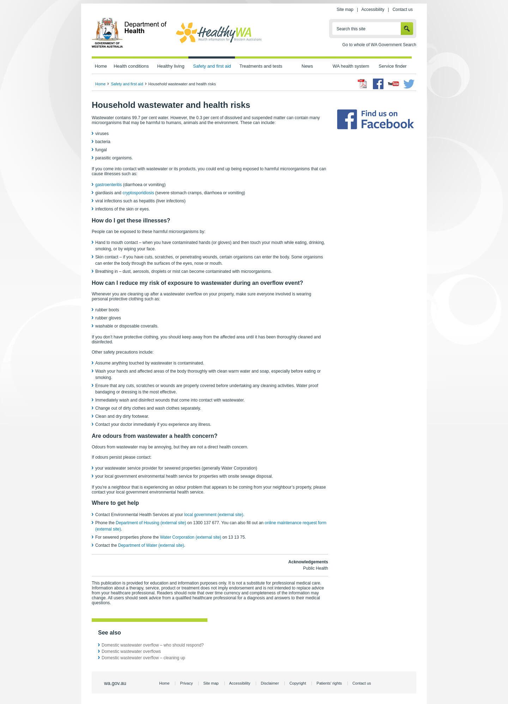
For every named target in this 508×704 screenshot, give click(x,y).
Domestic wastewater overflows (131, 651)
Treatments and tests (261, 66)
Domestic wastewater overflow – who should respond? (153, 645)
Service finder (392, 66)
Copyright (297, 683)
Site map (345, 9)
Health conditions (131, 66)
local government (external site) (213, 514)
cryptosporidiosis (138, 192)
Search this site (351, 28)
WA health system (351, 66)
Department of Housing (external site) (151, 522)
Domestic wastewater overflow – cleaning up (143, 657)
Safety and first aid (212, 66)
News (307, 66)
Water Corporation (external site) (190, 537)
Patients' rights (329, 683)
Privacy (186, 683)
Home (101, 66)
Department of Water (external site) (151, 545)
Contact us (403, 9)
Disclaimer (270, 683)
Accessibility (372, 9)
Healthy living (170, 66)
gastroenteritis (108, 184)
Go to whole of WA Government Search (379, 44)
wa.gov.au (115, 683)
